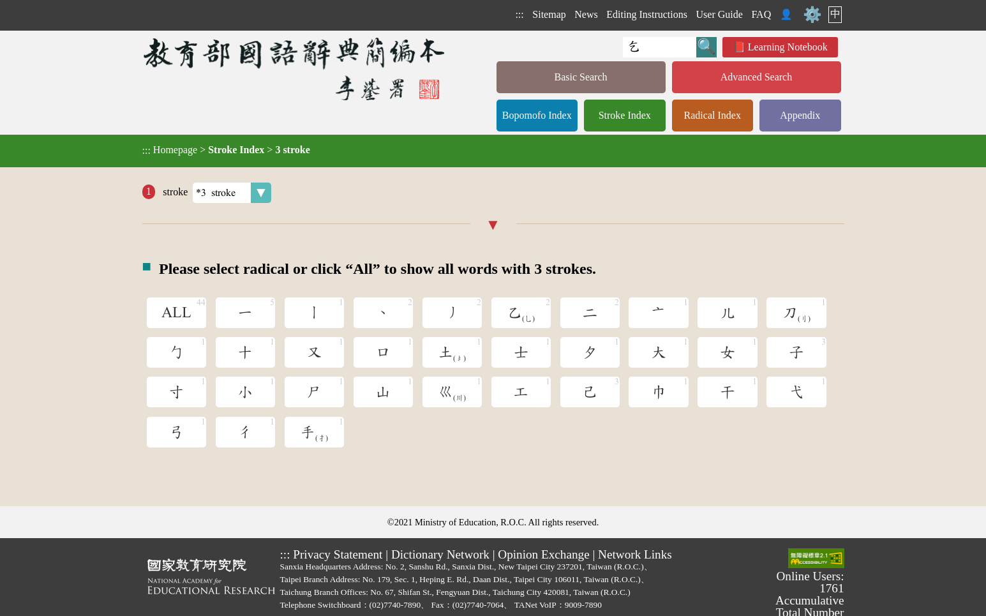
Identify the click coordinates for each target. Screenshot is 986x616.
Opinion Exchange (543, 554)
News (585, 14)
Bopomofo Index (537, 115)
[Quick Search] (659, 47)
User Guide (719, 14)
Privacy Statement (337, 554)
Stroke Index (625, 115)
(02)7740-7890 (395, 605)
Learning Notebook (788, 46)
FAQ (761, 14)
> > (226, 150)
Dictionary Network (440, 554)
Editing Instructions (646, 14)
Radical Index (712, 115)
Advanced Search (756, 76)
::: (519, 14)
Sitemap (548, 14)
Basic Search (580, 76)
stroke (215, 193)
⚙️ (812, 14)
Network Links (635, 554)
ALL (176, 312)
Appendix (800, 115)
